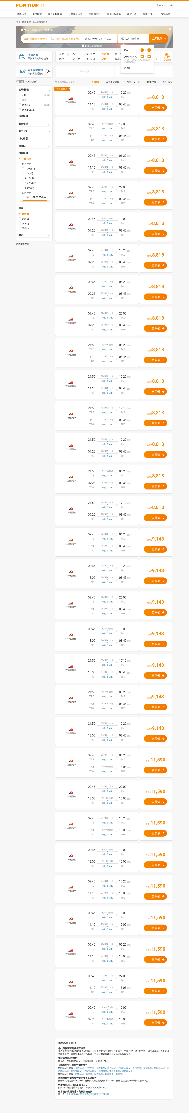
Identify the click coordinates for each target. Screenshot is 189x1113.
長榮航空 (79, 1068)
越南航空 (103, 1071)
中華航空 (90, 1068)
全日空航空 (159, 1068)
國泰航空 (100, 1068)
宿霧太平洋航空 (112, 1073)
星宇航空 (111, 1068)
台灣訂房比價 (75, 14)
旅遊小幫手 (166, 14)
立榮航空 (126, 1071)
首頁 (18, 22)
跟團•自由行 (95, 14)
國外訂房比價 (55, 14)
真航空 (89, 1073)
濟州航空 (79, 1073)
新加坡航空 (76, 1071)
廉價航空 (37, 14)
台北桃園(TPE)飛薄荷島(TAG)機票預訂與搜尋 (88, 1094)
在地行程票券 (114, 14)
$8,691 (102, 1087)
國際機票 (26, 22)
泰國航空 (147, 1068)
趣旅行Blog (148, 14)
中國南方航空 (90, 1071)
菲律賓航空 (114, 1071)
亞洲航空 (98, 1073)
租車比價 (131, 14)
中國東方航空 (124, 1068)
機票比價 (21, 14)
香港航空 (137, 1068)
